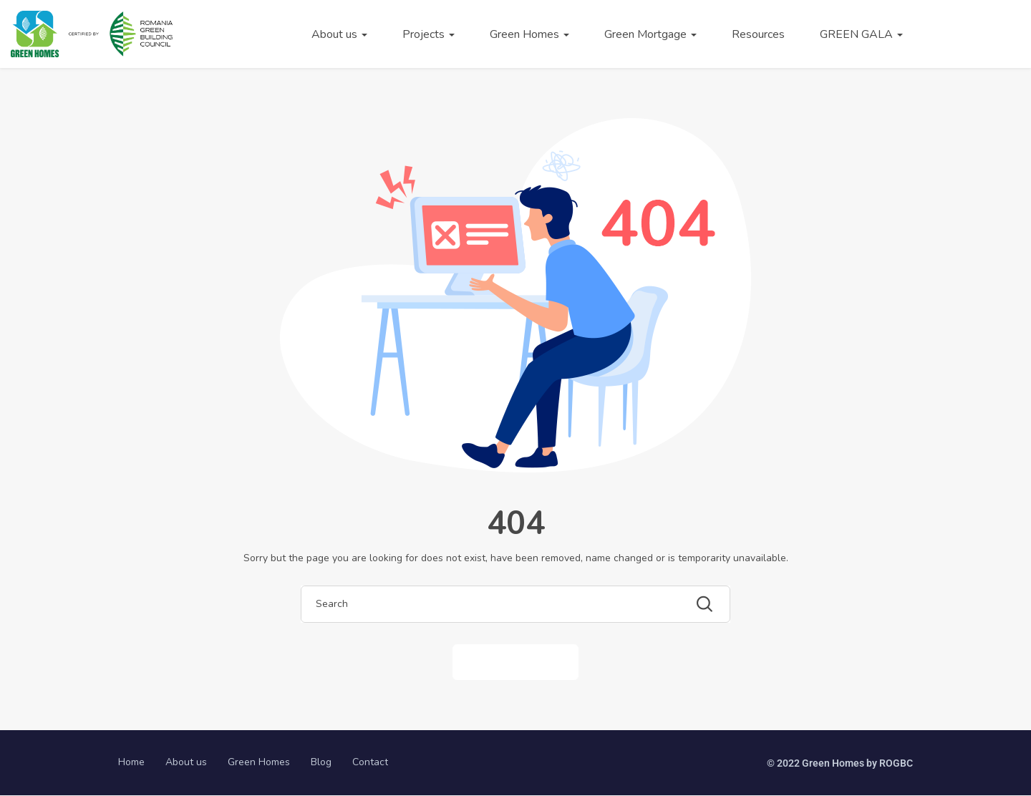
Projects (428, 34)
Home (131, 762)
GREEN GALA (861, 34)
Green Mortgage (650, 34)
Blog (321, 762)
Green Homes (529, 34)
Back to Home (515, 662)
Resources (758, 34)
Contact (370, 762)
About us (339, 34)
